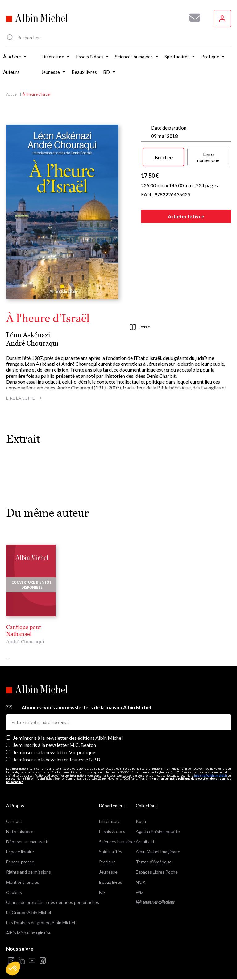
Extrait (140, 327)
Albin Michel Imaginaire (28, 926)
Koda (141, 814)
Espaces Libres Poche (157, 865)
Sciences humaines (117, 834)
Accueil (12, 94)
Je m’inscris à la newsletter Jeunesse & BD (56, 753)
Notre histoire (19, 824)
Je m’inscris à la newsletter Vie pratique (54, 745)
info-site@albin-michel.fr (210, 768)
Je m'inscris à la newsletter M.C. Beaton (54, 738)
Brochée (164, 157)
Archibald (145, 834)
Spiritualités (110, 845)
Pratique (107, 855)
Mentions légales (22, 875)
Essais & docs (112, 824)
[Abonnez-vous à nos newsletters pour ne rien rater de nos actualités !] (192, 18)
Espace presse (20, 855)
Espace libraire (20, 845)
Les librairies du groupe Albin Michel (40, 915)
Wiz (139, 885)
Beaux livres (110, 875)
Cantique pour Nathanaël (37, 627)
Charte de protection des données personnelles (52, 895)
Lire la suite (25, 398)
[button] (13, 968)
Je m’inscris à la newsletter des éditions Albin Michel (68, 731)
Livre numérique (208, 157)
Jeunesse (108, 865)
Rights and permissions (28, 865)
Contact (14, 814)
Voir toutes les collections (155, 895)
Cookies (14, 885)
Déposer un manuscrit (27, 834)
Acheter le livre (186, 216)
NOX (140, 875)
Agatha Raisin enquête (158, 824)
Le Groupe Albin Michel (28, 906)
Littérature (109, 814)
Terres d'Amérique (154, 855)
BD (102, 885)
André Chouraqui (32, 343)
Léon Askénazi (28, 335)
